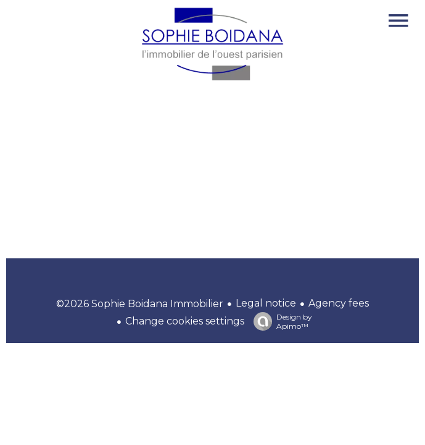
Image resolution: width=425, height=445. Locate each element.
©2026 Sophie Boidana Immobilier (139, 304)
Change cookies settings (184, 321)
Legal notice (266, 303)
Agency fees (338, 303)
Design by (279, 321)
